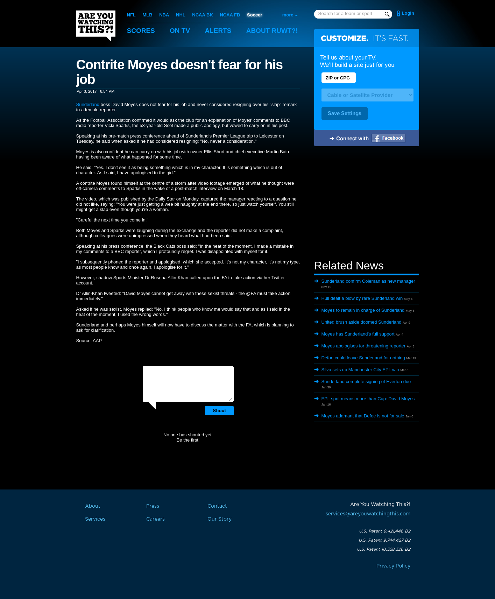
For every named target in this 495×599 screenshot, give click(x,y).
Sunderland (88, 104)
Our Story (219, 519)
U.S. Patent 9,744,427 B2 (384, 540)
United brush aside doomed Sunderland (361, 322)
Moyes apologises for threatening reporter (363, 345)
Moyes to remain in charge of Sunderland (363, 310)
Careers (155, 519)
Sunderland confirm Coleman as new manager (368, 281)
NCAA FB (230, 14)
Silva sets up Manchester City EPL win (360, 369)
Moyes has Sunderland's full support (358, 334)
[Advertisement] (366, 204)
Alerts (218, 30)
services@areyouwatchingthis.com (368, 514)
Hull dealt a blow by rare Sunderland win (362, 298)
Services (95, 519)
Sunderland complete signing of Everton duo (366, 381)
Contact (217, 506)
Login (408, 13)
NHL (180, 14)
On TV (180, 30)
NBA (164, 14)
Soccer (254, 14)
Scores (141, 30)
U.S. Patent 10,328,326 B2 (383, 549)
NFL (131, 14)
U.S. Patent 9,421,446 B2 (384, 531)
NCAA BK (202, 14)
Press (152, 506)
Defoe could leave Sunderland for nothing (363, 357)
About (272, 30)
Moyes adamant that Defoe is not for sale (362, 415)
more (288, 14)
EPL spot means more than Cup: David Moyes (368, 398)
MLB (147, 14)
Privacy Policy (393, 566)
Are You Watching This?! (95, 25)
